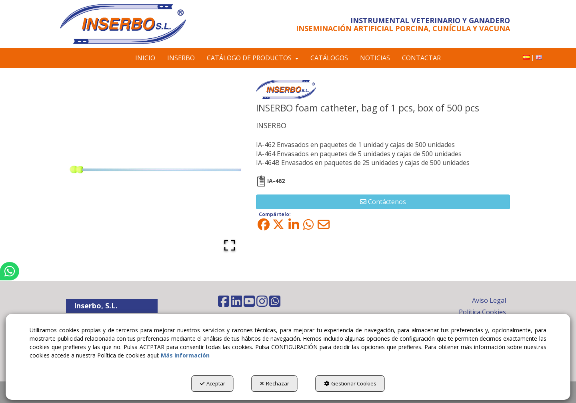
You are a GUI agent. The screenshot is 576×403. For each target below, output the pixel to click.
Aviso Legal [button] (489, 300)
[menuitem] (526, 57)
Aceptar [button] (212, 383)
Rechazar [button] (274, 383)
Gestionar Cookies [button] (350, 383)
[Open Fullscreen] (229, 245)
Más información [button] (185, 355)
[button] (133, 24)
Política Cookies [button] (482, 312)
